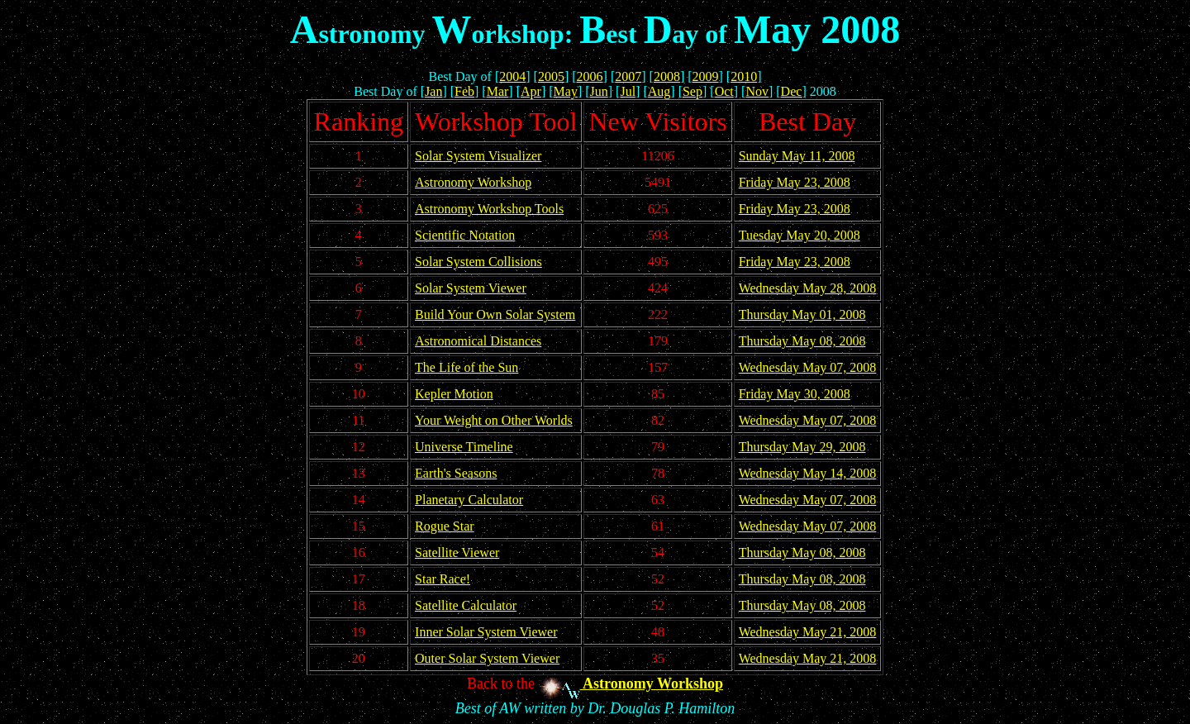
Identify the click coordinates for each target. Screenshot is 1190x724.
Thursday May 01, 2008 (802, 314)
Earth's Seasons (456, 473)
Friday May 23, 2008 (794, 182)
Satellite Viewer (457, 552)
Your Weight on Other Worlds (494, 420)
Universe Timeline (464, 447)
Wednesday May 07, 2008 (808, 367)
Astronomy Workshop (473, 182)
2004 (512, 76)
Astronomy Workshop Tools (489, 209)
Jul (627, 91)
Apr (531, 91)
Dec (791, 91)
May (566, 91)
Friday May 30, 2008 (794, 394)
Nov (757, 91)
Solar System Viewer (470, 288)
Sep (692, 91)
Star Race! (442, 579)
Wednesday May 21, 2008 (808, 632)
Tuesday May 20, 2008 (799, 235)
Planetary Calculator (469, 500)
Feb (464, 91)
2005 (551, 76)
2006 (590, 76)
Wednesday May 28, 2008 (808, 288)
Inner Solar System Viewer (486, 632)
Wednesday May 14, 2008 (808, 473)
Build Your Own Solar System (495, 314)
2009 (706, 76)
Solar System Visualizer (478, 156)
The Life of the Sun (466, 367)
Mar (498, 91)
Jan (433, 91)
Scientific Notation (465, 235)
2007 (628, 76)
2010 (744, 76)
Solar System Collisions (478, 262)
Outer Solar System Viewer (487, 658)
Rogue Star (444, 526)
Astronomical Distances (478, 341)
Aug (659, 91)
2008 (667, 76)
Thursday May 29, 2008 (802, 447)
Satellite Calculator (465, 605)
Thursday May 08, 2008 (802, 341)
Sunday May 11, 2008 (797, 156)
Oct (724, 91)
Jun (599, 91)
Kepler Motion (454, 394)
